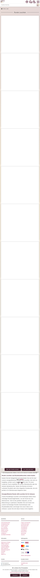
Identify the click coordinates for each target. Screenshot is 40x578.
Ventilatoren (3, 533)
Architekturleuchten (5, 524)
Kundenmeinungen (25, 524)
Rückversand (24, 531)
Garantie (23, 534)
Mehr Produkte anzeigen (13, 469)
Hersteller (3, 551)
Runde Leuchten (4, 525)
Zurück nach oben (29, 469)
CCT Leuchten (4, 527)
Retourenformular (24, 525)
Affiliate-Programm (5, 543)
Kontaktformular (24, 563)
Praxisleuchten (4, 531)
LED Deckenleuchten (5, 522)
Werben (2, 552)
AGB (22, 564)
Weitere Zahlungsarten (26, 555)
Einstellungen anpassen (25, 572)
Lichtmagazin (24, 530)
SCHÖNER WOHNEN (6, 534)
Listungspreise (24, 528)
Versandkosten (24, 527)
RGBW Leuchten (4, 530)
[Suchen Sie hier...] (19, 5)
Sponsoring (23, 533)
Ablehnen (25, 575)
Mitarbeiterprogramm (5, 549)
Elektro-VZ (3, 554)
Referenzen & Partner (5, 542)
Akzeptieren (15, 575)
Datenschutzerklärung (14, 572)
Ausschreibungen (4, 545)
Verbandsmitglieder (5, 546)
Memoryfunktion (4, 528)
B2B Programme (4, 548)
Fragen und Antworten (25, 522)
